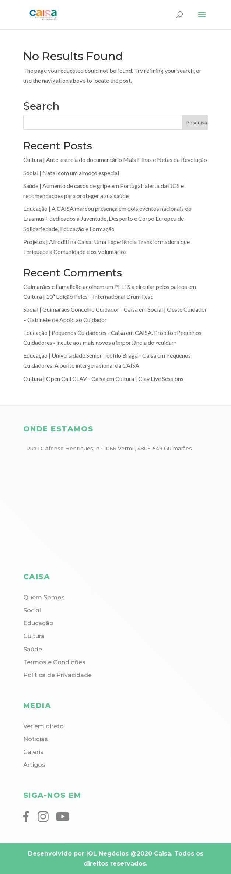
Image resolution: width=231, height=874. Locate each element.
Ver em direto (43, 726)
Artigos (34, 764)
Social (32, 610)
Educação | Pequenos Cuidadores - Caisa (74, 332)
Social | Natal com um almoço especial (71, 172)
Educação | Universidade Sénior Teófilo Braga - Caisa (89, 355)
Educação (38, 623)
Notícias (35, 739)
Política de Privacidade (57, 675)
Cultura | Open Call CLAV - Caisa (64, 378)
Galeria (33, 752)
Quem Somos (44, 597)
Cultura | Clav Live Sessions (149, 378)
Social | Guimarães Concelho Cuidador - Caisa (80, 309)
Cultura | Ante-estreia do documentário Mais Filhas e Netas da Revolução (115, 159)
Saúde (32, 649)
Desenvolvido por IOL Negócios (78, 853)
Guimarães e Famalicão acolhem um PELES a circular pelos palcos (105, 286)
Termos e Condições (54, 662)
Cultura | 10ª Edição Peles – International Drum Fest (88, 296)
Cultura (34, 636)
